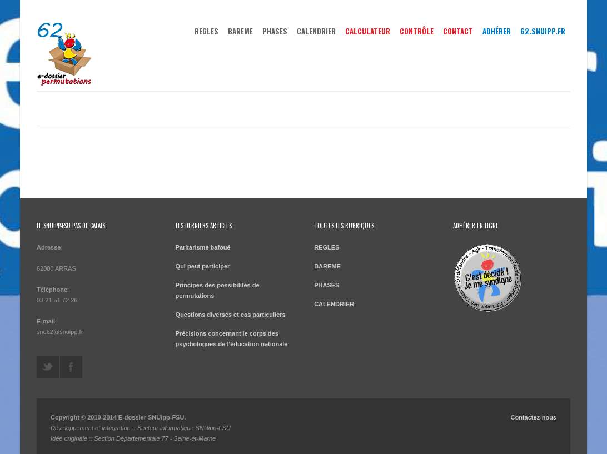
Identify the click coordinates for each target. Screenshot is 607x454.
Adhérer (496, 31)
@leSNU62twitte (48, 367)
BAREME (240, 31)
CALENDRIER (316, 31)
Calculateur (367, 31)
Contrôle (417, 31)
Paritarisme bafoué (203, 247)
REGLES (206, 31)
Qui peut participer (203, 266)
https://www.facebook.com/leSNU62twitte (71, 367)
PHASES (274, 31)
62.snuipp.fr (542, 31)
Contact (458, 31)
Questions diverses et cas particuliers (231, 314)
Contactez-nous (533, 417)
